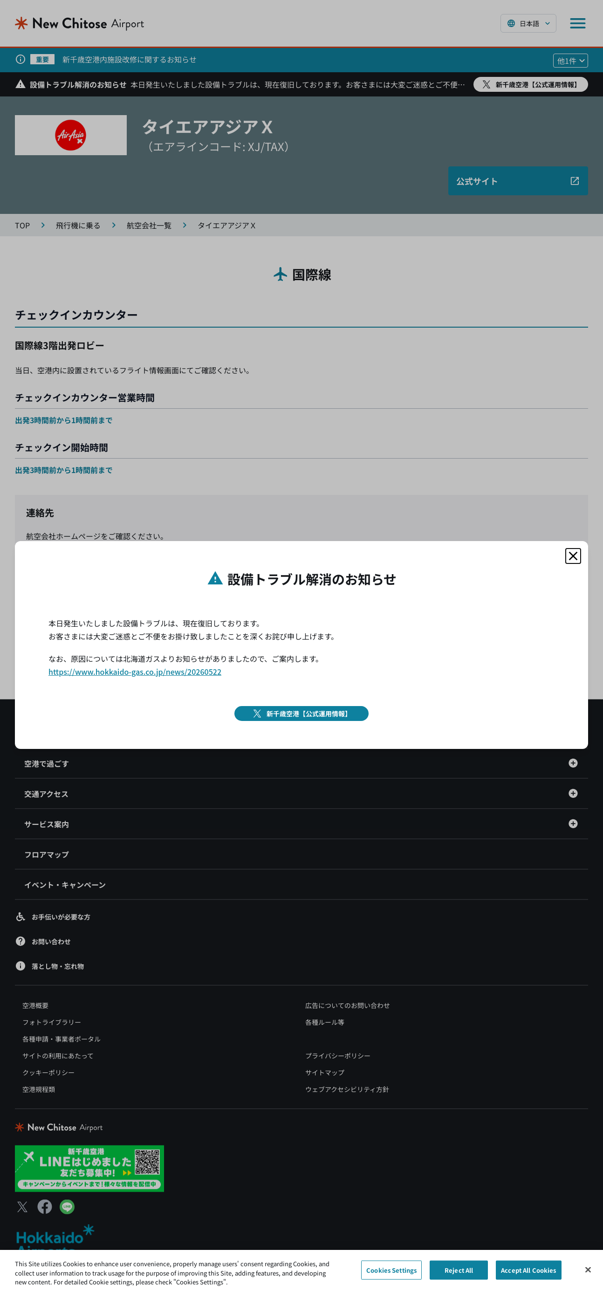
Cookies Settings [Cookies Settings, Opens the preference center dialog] (391, 1273)
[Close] (588, 1273)
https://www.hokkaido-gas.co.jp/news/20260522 (134, 671)
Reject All (459, 1273)
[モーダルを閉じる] (573, 556)
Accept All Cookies (528, 1273)
